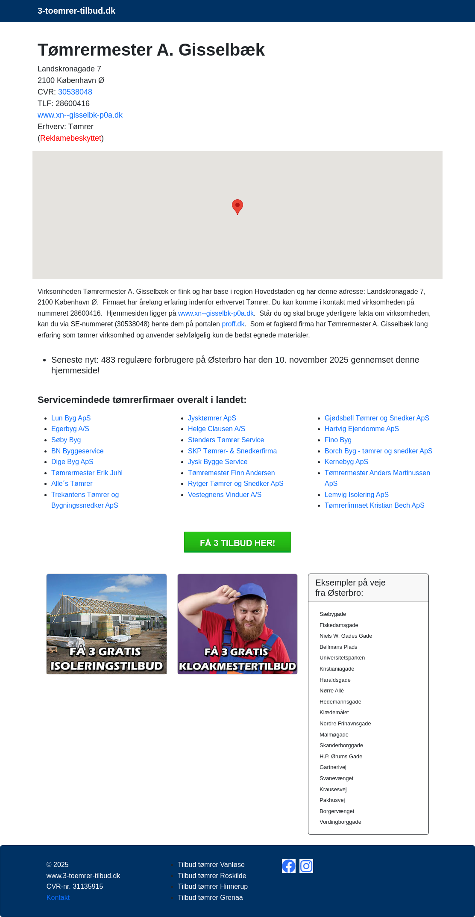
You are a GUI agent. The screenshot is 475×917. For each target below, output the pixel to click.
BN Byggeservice (77, 451)
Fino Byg (338, 440)
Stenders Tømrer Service (226, 440)
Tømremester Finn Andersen (231, 472)
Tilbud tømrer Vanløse (211, 864)
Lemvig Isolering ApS (357, 494)
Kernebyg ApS (346, 461)
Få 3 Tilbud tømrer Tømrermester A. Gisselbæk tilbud (237, 542)
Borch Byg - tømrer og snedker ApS (379, 451)
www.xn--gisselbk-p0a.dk (80, 115)
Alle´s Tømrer (72, 483)
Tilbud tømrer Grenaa (210, 897)
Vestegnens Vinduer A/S (224, 494)
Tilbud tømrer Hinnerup (213, 886)
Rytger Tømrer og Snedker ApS (236, 483)
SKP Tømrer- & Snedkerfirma (232, 451)
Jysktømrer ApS (212, 418)
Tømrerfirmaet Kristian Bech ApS (375, 505)
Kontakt (58, 897)
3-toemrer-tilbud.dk (76, 10)
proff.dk (233, 324)
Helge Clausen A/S (216, 428)
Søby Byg (66, 440)
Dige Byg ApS (72, 461)
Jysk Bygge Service (218, 461)
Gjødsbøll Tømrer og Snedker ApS (377, 418)
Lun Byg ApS (71, 418)
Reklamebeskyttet (70, 138)
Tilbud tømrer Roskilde (212, 875)
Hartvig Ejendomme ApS (362, 428)
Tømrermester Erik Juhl (87, 472)
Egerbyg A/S (70, 428)
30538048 (75, 92)
